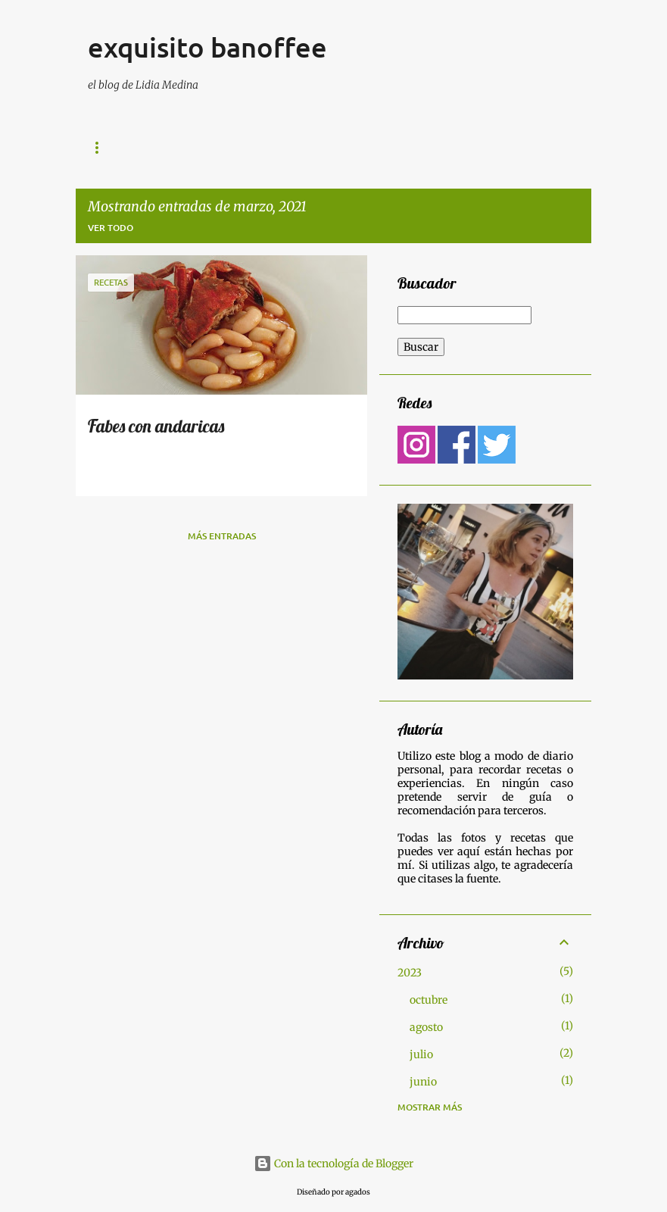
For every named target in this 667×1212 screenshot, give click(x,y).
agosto (426, 1027)
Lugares (209, 148)
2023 (409, 972)
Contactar (363, 148)
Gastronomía (122, 148)
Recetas (283, 148)
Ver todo (110, 227)
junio (423, 1082)
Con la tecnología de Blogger (333, 1163)
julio (421, 1054)
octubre (428, 1000)
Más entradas (222, 535)
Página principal (467, 148)
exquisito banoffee (207, 47)
